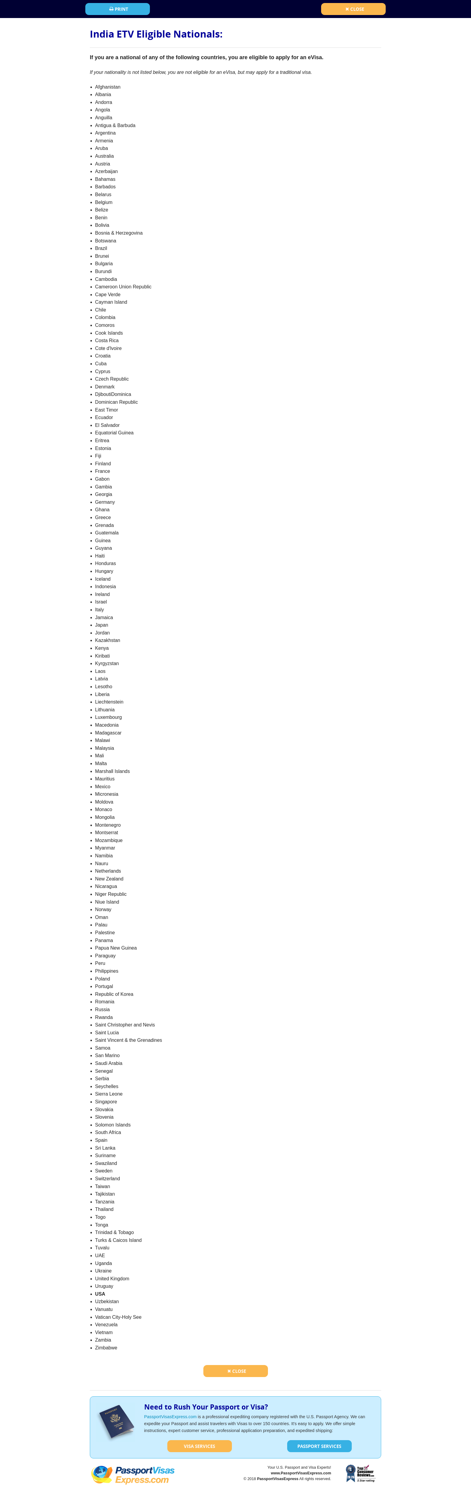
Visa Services (199, 1446)
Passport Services (319, 1446)
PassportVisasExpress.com (170, 1416)
